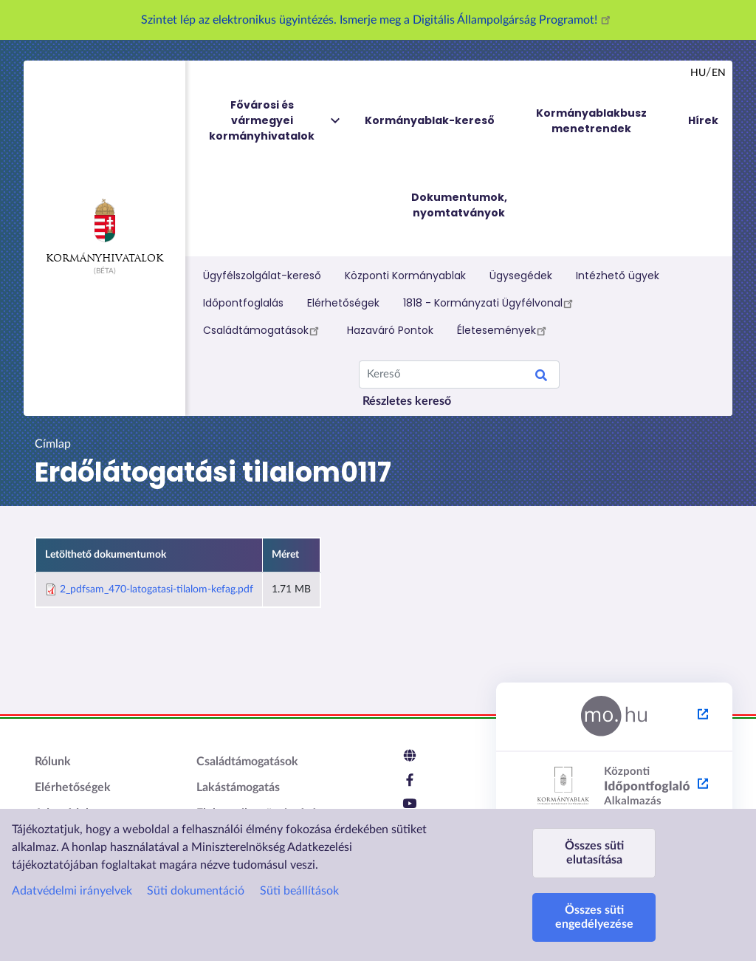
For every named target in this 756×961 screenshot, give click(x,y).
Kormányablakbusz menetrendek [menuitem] (591, 121)
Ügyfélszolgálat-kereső (262, 275)
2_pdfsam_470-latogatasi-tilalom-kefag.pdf (156, 589)
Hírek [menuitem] (703, 120)
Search (541, 377)
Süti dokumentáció (195, 891)
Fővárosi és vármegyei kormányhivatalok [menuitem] (275, 120)
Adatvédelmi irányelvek (72, 891)
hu (698, 73)
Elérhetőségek (343, 302)
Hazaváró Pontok (390, 330)
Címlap (53, 444)
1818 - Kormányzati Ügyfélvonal (490, 303)
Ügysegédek (520, 275)
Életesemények (504, 330)
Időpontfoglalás (243, 302)
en (719, 73)
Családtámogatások (263, 330)
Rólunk (53, 761)
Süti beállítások (299, 891)
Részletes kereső (406, 401)
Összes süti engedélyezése (594, 917)
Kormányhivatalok (104, 231)
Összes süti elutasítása (594, 853)
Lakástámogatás (238, 787)
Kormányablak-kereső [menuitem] (430, 120)
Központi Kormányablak (405, 275)
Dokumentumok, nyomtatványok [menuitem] (459, 205)
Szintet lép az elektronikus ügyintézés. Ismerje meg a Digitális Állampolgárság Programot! (378, 20)
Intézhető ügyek (617, 275)
